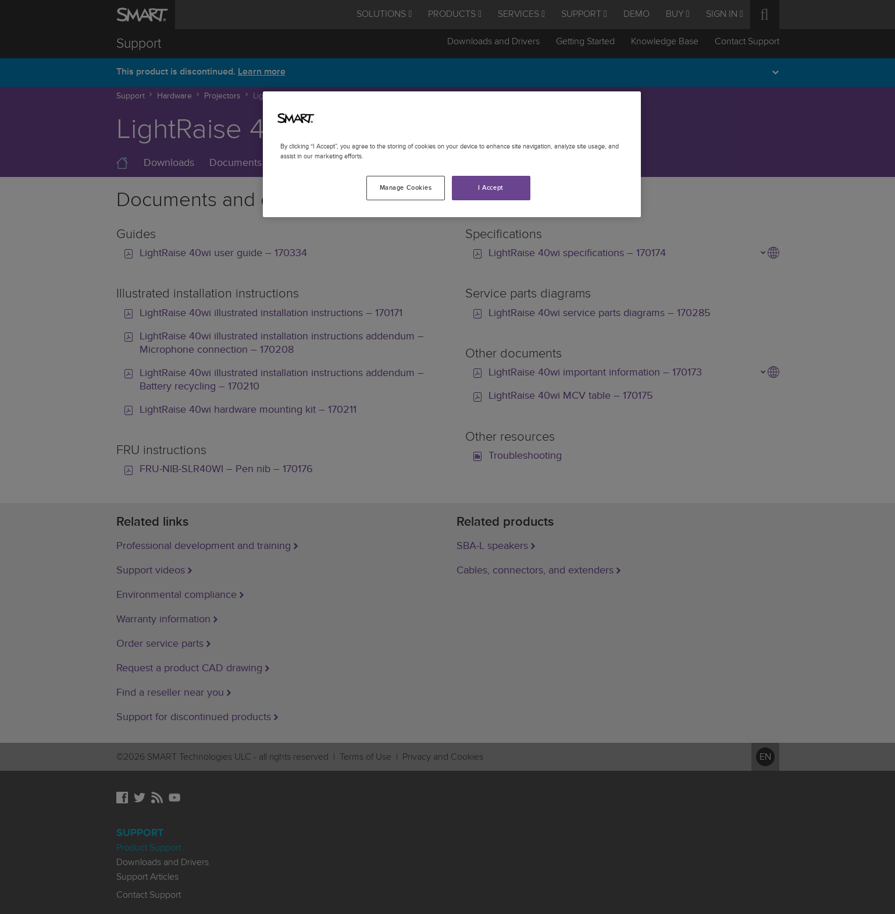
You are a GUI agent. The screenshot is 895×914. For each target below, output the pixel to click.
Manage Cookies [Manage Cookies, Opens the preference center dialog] (406, 188)
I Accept (491, 188)
